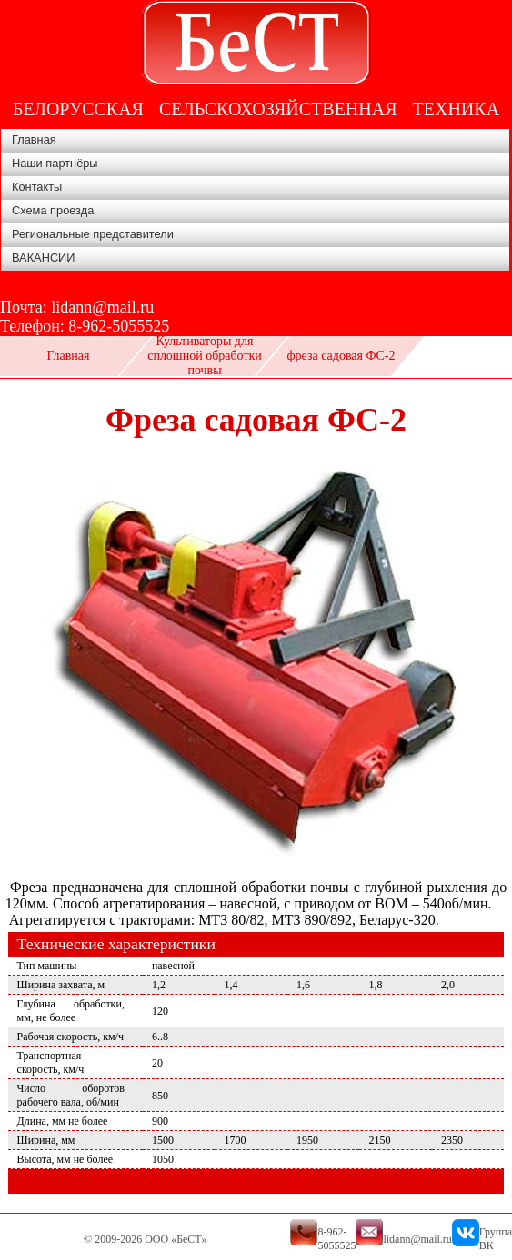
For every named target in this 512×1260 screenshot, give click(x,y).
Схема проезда (53, 210)
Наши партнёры (55, 163)
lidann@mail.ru (102, 307)
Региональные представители (93, 234)
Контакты (37, 186)
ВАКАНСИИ (43, 257)
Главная (34, 139)
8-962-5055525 (118, 326)
